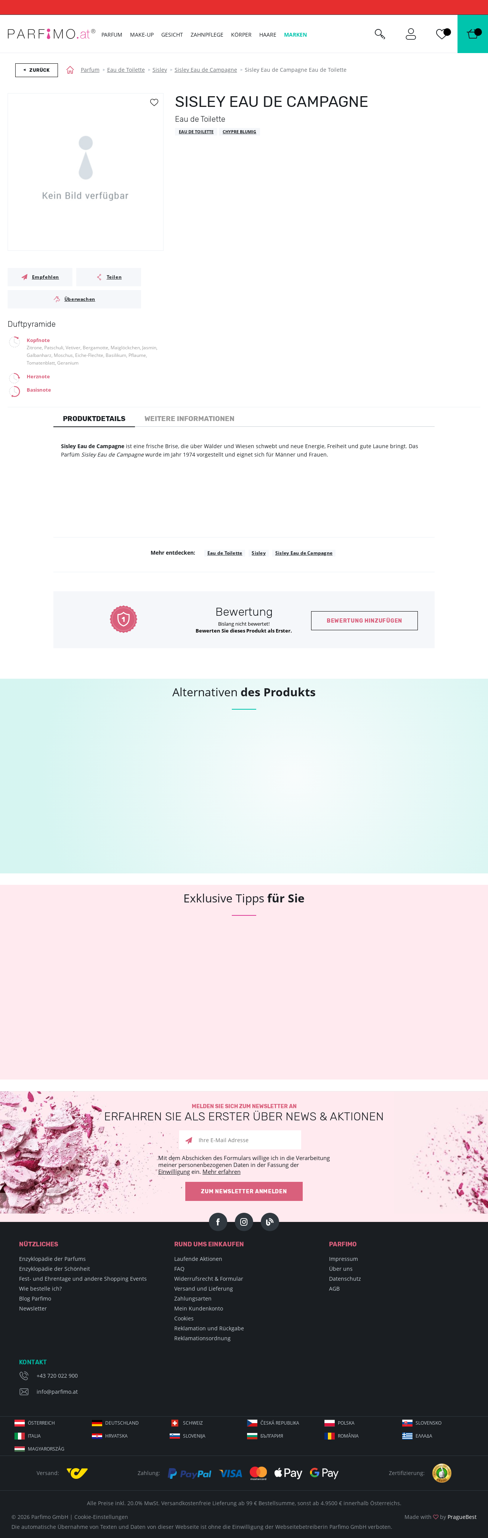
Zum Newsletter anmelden (244, 1191)
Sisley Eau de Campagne (206, 69)
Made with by (441, 1516)
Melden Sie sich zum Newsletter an (244, 1113)
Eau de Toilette (126, 69)
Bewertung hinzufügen (364, 621)
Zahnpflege (207, 34)
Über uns (341, 1268)
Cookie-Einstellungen (101, 1516)
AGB (334, 1288)
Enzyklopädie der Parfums (52, 1258)
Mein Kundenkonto (198, 1308)
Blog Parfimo (35, 1298)
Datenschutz (345, 1278)
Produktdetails (94, 419)
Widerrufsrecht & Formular (208, 1278)
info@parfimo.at (57, 1391)
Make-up (142, 34)
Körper (241, 34)
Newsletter (33, 1308)
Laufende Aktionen (198, 1258)
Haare (267, 34)
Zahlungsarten (193, 1298)
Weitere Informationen (189, 419)
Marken (295, 34)
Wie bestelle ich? (40, 1288)
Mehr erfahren (221, 1171)
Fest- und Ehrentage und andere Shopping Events (83, 1278)
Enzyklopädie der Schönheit (54, 1268)
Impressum (343, 1258)
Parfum (90, 69)
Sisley (159, 69)
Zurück (39, 70)
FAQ (179, 1268)
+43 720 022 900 (57, 1375)
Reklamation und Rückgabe (209, 1328)
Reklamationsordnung (202, 1338)
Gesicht (172, 34)
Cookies (184, 1318)
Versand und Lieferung (203, 1288)
